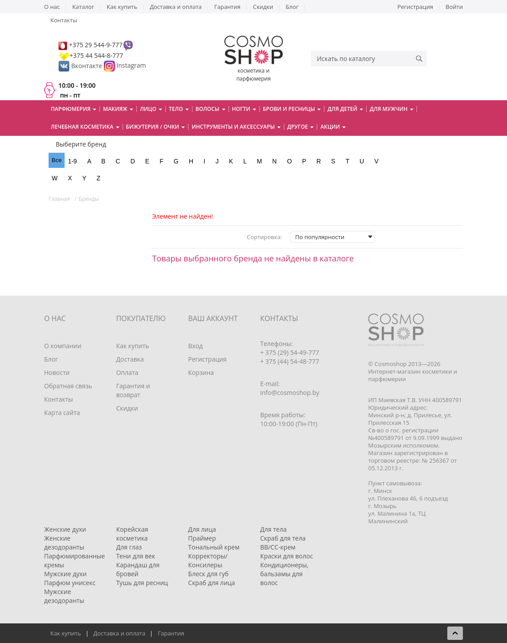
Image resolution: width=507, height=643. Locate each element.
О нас (52, 7)
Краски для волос (286, 556)
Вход (195, 346)
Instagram (131, 65)
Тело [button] (179, 109)
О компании (63, 346)
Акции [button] (333, 126)
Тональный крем (213, 547)
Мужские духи (65, 574)
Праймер (202, 538)
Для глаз (129, 547)
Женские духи (65, 529)
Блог (292, 7)
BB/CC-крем (277, 547)
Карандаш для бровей (137, 569)
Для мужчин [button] (391, 109)
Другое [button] (300, 126)
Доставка (130, 359)
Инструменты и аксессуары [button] (236, 126)
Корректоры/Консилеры (208, 560)
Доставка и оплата (176, 7)
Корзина (201, 372)
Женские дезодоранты (64, 542)
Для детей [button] (345, 109)
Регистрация (415, 7)
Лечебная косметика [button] (85, 126)
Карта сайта (62, 412)
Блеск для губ (208, 574)
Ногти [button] (244, 109)
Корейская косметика (132, 533)
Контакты (63, 20)
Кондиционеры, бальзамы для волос (284, 574)
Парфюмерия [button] (73, 109)
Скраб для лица (211, 582)
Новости (57, 372)
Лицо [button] (151, 109)
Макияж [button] (118, 109)
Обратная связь (68, 386)
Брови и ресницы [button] (292, 109)
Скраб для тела (283, 538)
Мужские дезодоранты (64, 596)
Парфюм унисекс (69, 582)
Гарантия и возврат (133, 390)
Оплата (127, 372)
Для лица (202, 529)
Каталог (83, 7)
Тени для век (135, 556)
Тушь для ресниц (142, 582)
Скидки (263, 7)
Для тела (273, 529)
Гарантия (227, 7)
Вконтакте (81, 65)
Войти (454, 7)
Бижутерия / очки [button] (155, 126)
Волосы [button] (210, 109)
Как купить (122, 7)
